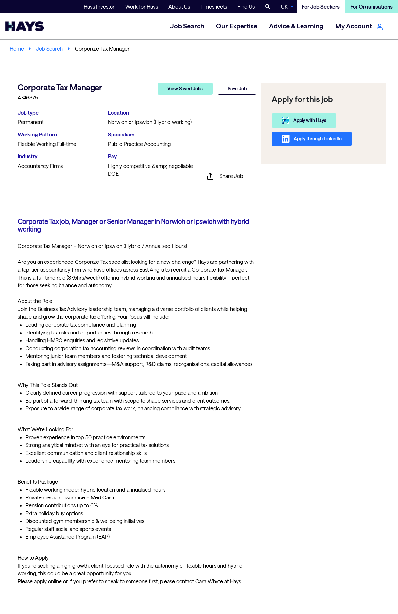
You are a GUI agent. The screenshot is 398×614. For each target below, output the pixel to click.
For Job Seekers (321, 6)
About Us (179, 6)
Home (17, 48)
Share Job (224, 176)
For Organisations (371, 6)
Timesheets (213, 6)
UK (284, 6)
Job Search (49, 48)
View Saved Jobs (185, 88)
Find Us (246, 6)
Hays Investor (99, 6)
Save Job (237, 88)
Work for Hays (141, 6)
